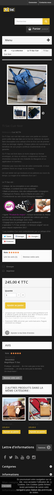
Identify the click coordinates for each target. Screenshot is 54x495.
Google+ (34, 236)
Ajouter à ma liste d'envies (22, 333)
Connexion (33, 2)
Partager (20, 236)
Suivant (43, 113)
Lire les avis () (10, 257)
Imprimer (10, 271)
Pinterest (9, 241)
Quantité (9, 291)
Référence (6, 132)
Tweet (7, 236)
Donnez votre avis (31, 257)
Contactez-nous (45, 2)
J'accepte (6, 486)
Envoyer (10, 267)
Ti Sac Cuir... (8, 423)
